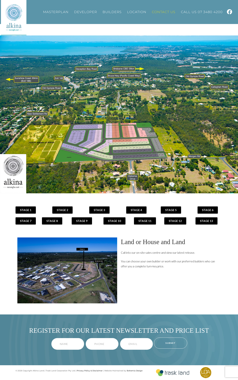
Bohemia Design (135, 370)
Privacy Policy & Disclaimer (90, 370)
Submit (170, 343)
